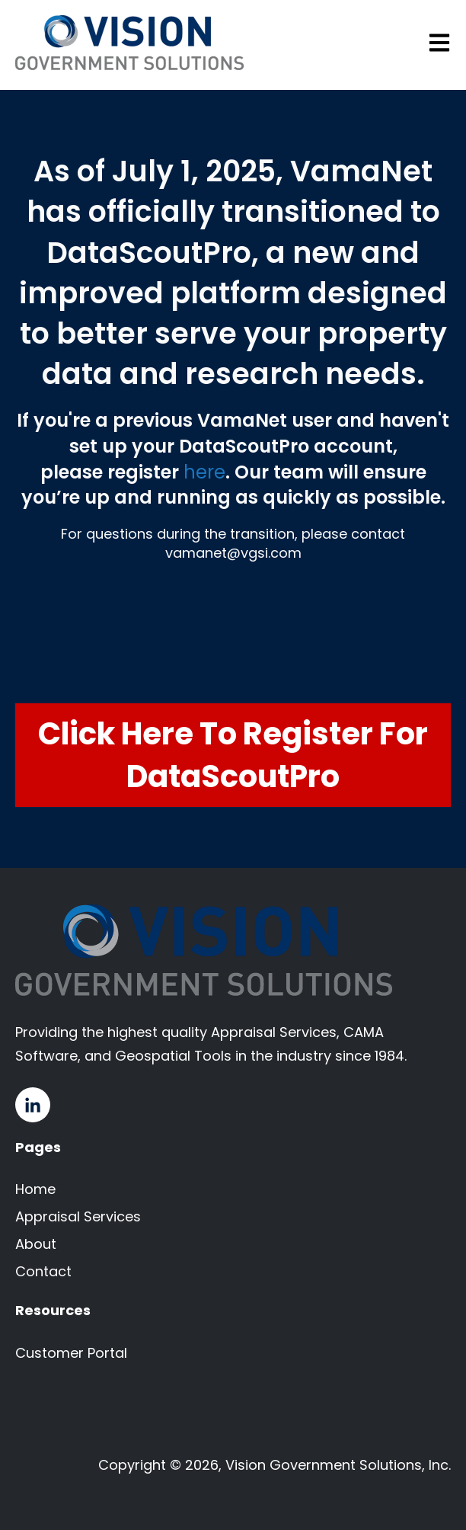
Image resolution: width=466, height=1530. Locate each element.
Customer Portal (71, 1352)
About (35, 1243)
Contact (43, 1271)
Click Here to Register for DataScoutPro (233, 755)
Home (35, 1189)
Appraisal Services (78, 1216)
